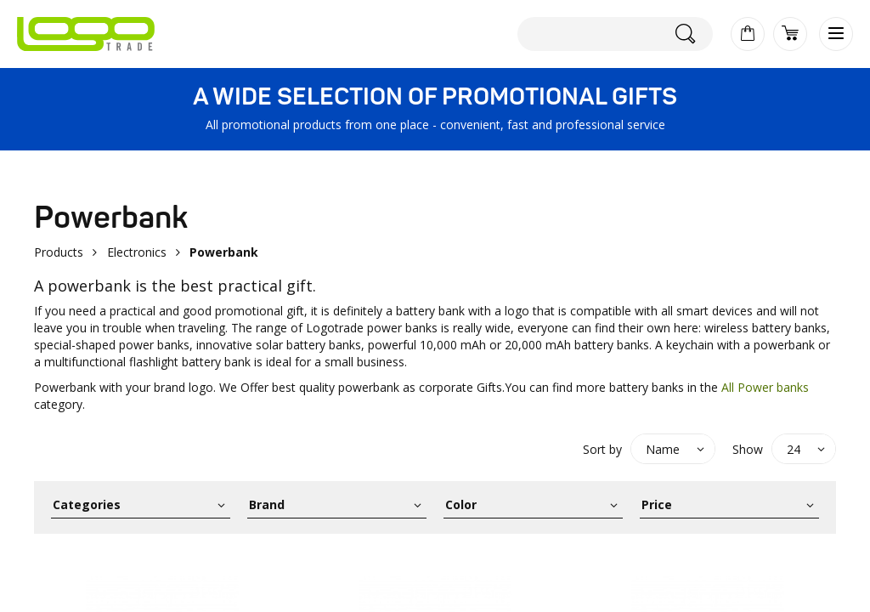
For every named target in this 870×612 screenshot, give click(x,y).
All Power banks (765, 387)
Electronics (137, 252)
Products (58, 252)
